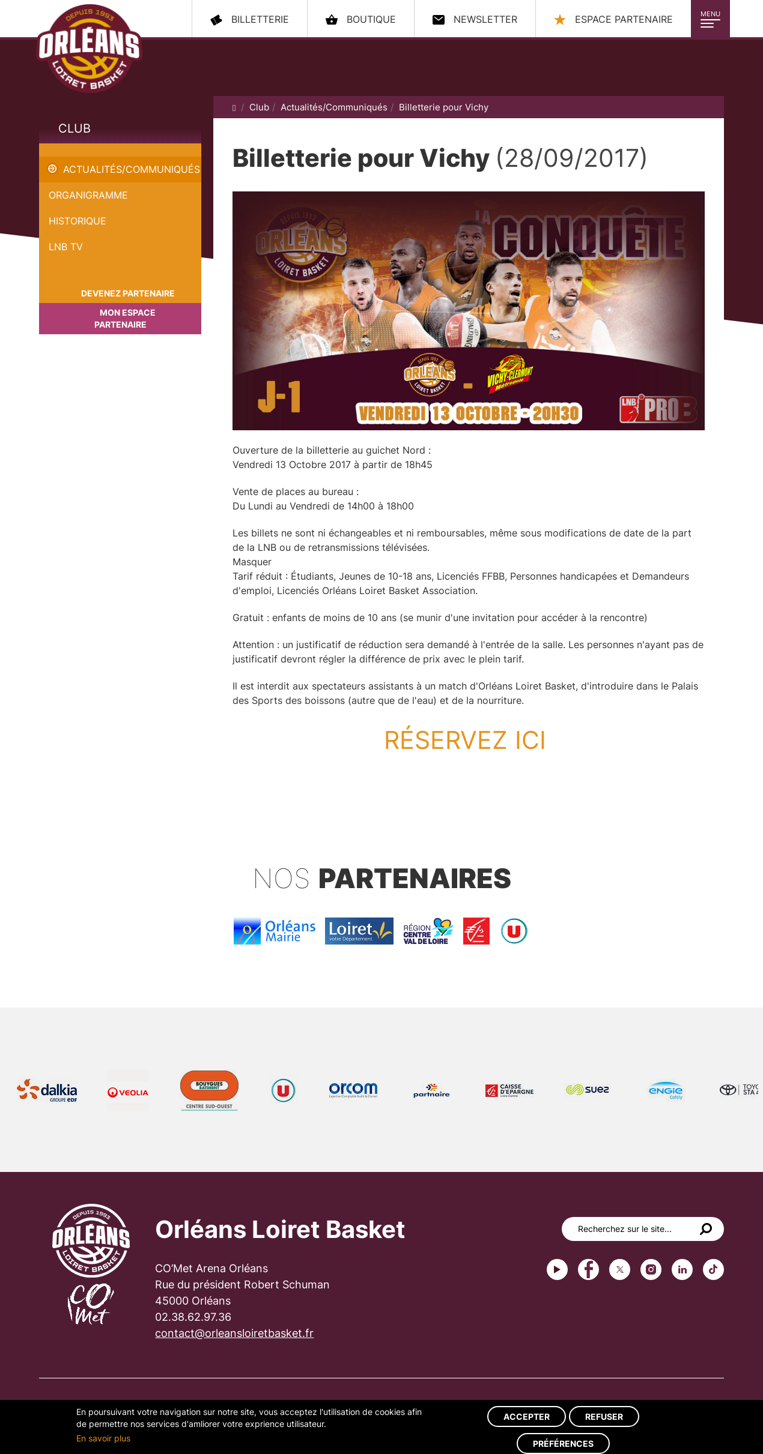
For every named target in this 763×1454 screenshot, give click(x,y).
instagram (650, 1269)
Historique (77, 221)
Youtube (557, 1269)
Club (74, 128)
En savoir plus (103, 1438)
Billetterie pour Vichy (86, 150)
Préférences (563, 1443)
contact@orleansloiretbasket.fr (234, 1333)
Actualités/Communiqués (131, 169)
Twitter (619, 1269)
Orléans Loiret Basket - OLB (89, 49)
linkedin (682, 1269)
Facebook (588, 1269)
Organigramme (88, 195)
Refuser (604, 1416)
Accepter (526, 1416)
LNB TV (66, 247)
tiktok (713, 1269)
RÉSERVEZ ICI (468, 740)
